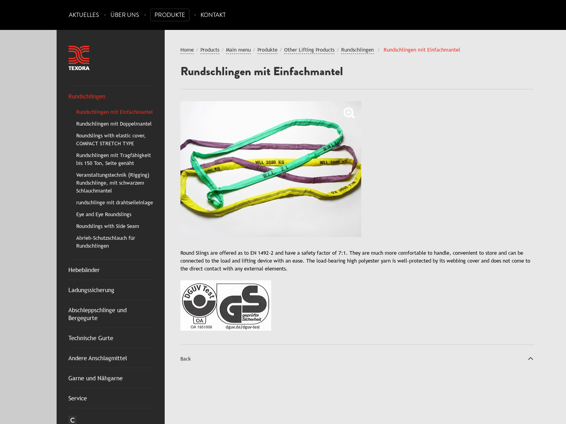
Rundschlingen (86, 96)
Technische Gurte (90, 338)
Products (209, 49)
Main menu (238, 49)
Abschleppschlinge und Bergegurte (97, 314)
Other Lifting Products (309, 49)
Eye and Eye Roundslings (103, 214)
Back (185, 358)
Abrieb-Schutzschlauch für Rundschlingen (105, 241)
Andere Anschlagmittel (97, 358)
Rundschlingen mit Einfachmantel (114, 111)
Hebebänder (84, 270)
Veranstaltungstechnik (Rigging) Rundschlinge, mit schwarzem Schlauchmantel (112, 182)
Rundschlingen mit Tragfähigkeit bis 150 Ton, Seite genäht (113, 159)
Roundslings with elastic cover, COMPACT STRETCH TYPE (111, 139)
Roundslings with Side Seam (107, 226)
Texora (79, 58)
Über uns (124, 15)
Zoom (349, 113)
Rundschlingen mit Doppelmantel (114, 123)
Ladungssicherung (91, 290)
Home (187, 49)
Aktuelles (84, 15)
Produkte (169, 15)
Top (530, 358)
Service (77, 398)
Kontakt (213, 15)
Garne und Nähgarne (95, 378)
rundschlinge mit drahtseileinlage (114, 202)
